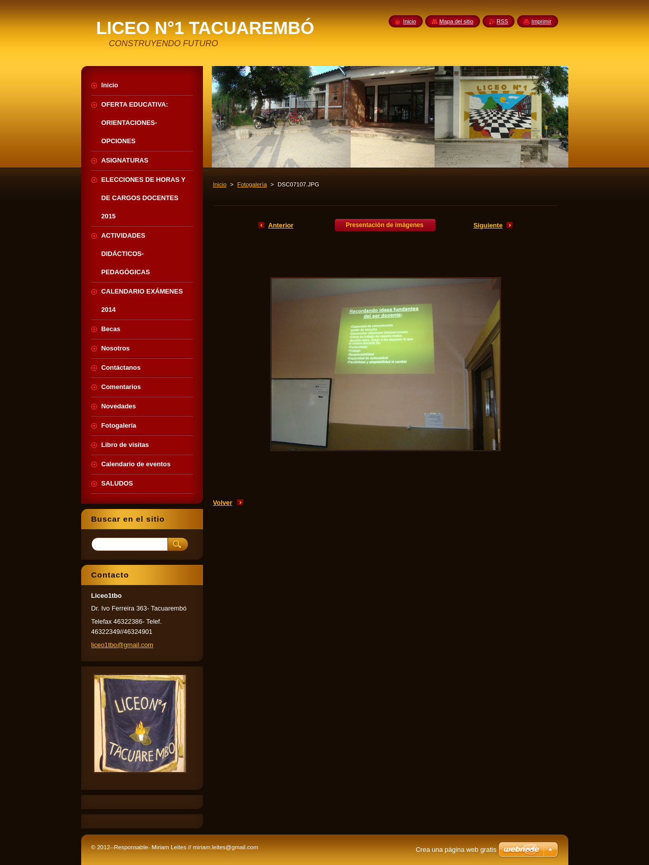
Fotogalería (252, 184)
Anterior (281, 225)
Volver (222, 502)
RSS (502, 21)
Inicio (220, 184)
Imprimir (541, 21)
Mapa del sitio (456, 21)
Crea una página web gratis (456, 849)
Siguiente (488, 225)
